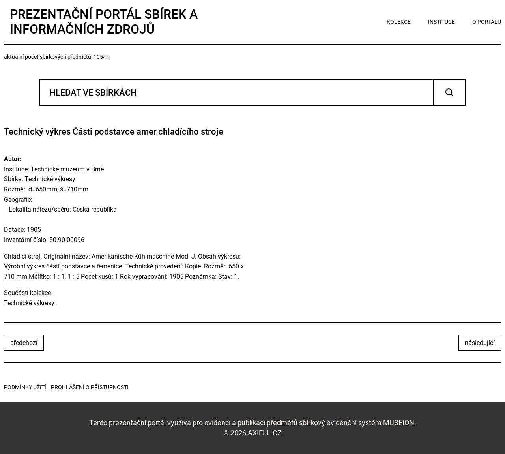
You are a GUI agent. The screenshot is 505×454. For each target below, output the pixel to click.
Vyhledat (449, 92)
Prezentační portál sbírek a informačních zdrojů (104, 22)
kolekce (399, 22)
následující (480, 343)
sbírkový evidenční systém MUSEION (356, 422)
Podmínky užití (25, 387)
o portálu (486, 22)
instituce (441, 22)
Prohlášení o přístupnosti (90, 387)
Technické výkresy (29, 303)
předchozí (23, 343)
